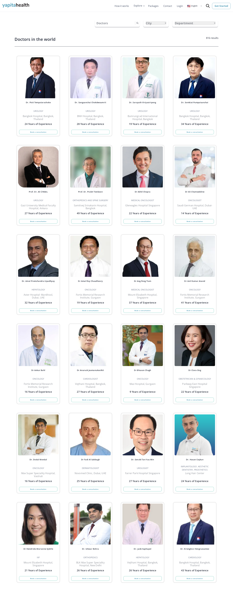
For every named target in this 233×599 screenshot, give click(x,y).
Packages (153, 6)
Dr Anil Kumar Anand (195, 284)
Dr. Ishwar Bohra (90, 558)
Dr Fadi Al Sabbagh (90, 467)
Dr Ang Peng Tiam (143, 284)
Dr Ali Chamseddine (195, 193)
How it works (122, 6)
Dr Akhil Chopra (143, 193)
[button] (194, 6)
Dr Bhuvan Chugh (143, 376)
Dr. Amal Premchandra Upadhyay (38, 286)
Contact (167, 6)
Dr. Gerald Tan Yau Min (143, 467)
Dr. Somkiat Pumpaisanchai (194, 102)
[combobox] (96, 23)
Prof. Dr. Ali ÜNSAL (38, 193)
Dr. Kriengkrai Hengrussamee (194, 558)
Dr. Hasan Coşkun (195, 467)
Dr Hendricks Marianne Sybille (38, 558)
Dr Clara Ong (195, 376)
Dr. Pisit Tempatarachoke (38, 102)
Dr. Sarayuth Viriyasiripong (142, 102)
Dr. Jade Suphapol (143, 558)
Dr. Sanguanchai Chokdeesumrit (90, 104)
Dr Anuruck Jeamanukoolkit (90, 376)
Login (180, 6)
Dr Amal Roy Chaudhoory (90, 284)
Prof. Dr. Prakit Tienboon (90, 193)
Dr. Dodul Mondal (38, 467)
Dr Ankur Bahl (38, 376)
